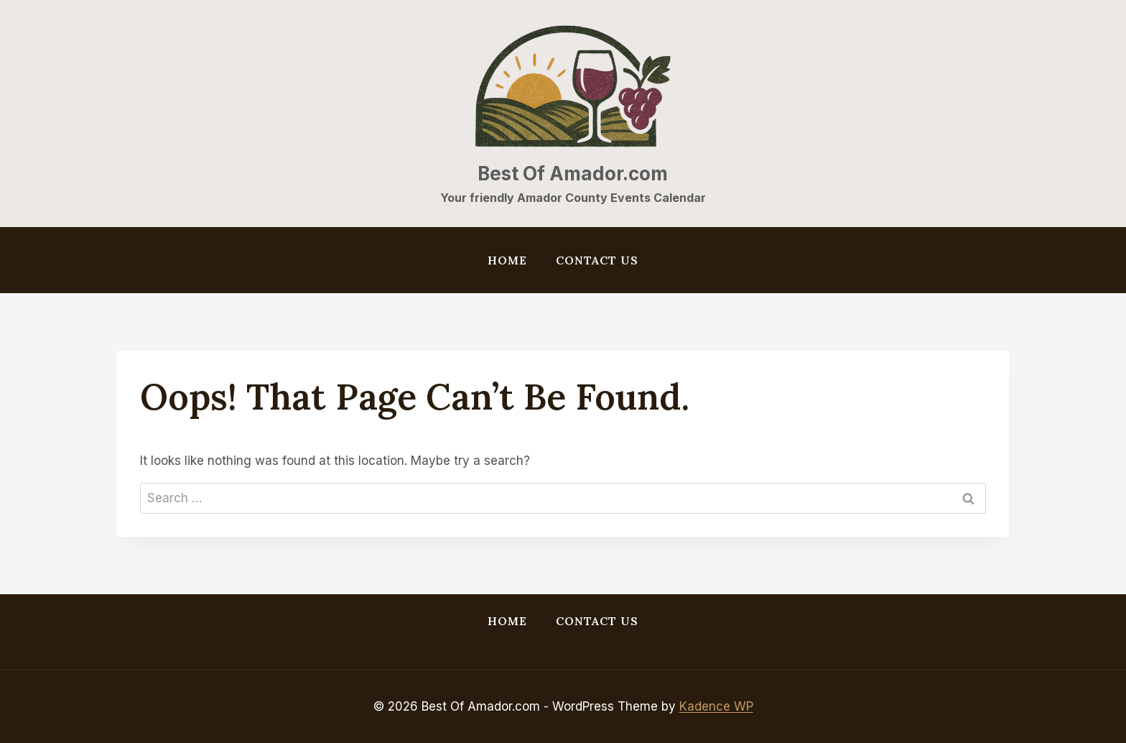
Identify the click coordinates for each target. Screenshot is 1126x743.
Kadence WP (716, 706)
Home (507, 260)
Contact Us (597, 260)
